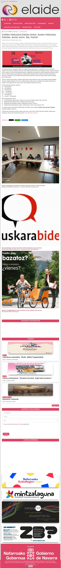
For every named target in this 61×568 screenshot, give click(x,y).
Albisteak (7, 23)
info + (34, 564)
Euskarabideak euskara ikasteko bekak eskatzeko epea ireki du (22, 248)
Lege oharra (7, 424)
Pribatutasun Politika (17, 424)
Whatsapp (17, 120)
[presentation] (12, 428)
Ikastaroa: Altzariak (11, 399)
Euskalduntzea (23, 31)
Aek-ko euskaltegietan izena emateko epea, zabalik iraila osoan (22, 310)
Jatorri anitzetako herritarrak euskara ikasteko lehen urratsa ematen (23, 185)
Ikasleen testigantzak (12, 27)
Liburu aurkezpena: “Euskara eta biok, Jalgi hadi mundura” (27, 378)
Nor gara (37, 27)
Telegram (24, 120)
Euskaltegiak (18, 23)
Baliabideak (42, 23)
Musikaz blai (27, 27)
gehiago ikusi (55, 405)
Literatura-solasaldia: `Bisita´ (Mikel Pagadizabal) (23, 357)
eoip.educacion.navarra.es (31, 113)
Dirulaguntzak (30, 23)
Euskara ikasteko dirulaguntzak (30, 187)
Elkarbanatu (5, 120)
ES (7, 1)
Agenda (51, 23)
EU (5, 1)
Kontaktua (13, 1)
